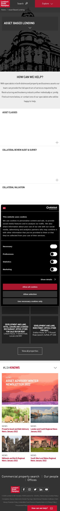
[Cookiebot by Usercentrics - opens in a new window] (46, 208)
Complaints (5, 499)
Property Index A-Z (41, 502)
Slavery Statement (15, 499)
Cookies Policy (53, 496)
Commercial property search (20, 476)
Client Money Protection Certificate (43, 499)
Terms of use (44, 496)
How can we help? (40, 508)
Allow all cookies (30, 287)
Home (3, 10)
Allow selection (30, 294)
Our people (51, 476)
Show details (46, 279)
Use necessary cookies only (30, 301)
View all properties (30, 351)
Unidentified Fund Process (27, 502)
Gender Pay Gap (27, 499)
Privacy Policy (52, 502)
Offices (32, 480)
